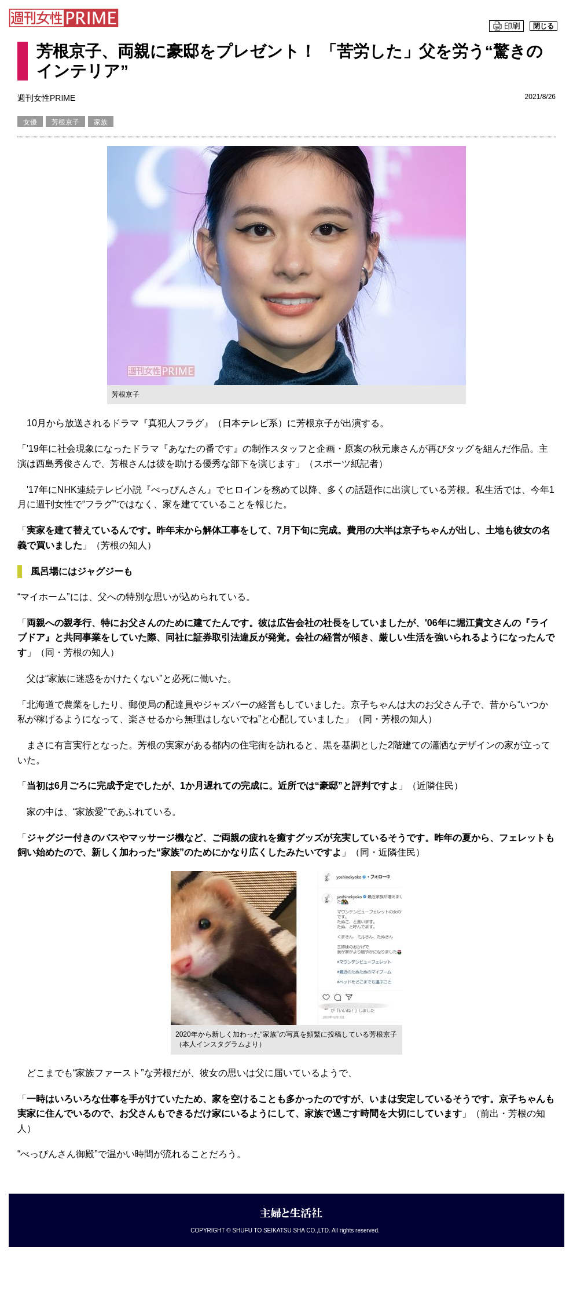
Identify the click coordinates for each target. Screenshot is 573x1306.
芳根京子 (65, 122)
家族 (101, 122)
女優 (30, 122)
